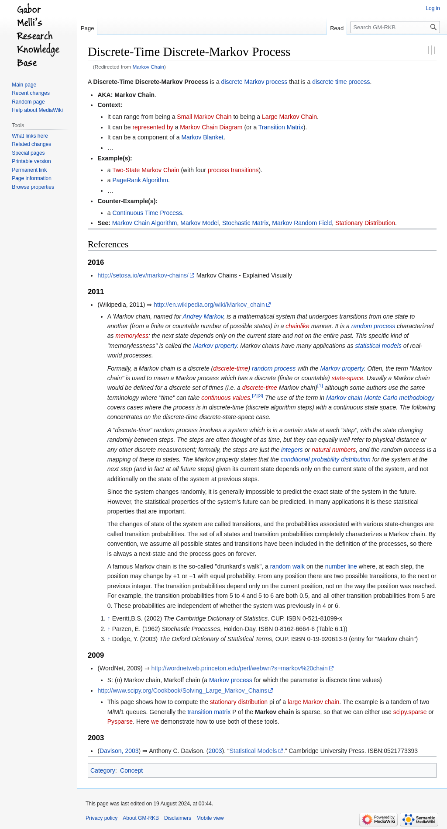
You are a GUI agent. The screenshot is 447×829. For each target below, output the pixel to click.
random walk (287, 566)
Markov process (230, 679)
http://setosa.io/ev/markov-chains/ (143, 275)
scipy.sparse (410, 711)
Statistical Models (253, 750)
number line (341, 566)
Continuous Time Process (147, 212)
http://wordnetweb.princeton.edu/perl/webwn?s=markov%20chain (239, 668)
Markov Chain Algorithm (144, 222)
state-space (347, 378)
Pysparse (120, 721)
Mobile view (210, 818)
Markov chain (274, 711)
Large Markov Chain (289, 116)
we (155, 721)
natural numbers (334, 449)
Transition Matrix (280, 127)
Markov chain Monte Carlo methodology (380, 397)
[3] (260, 395)
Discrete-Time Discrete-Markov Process (150, 81)
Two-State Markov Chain (145, 169)
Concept (131, 770)
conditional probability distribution (326, 459)
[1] (320, 385)
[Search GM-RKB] (395, 27)
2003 (215, 750)
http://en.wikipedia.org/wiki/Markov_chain (209, 304)
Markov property (215, 345)
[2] (255, 395)
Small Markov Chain (204, 116)
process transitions (233, 169)
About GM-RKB (141, 818)
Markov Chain (149, 66)
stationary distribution (239, 701)
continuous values (225, 397)
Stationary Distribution (365, 222)
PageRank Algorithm (140, 180)
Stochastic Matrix (245, 222)
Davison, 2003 (119, 750)
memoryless (131, 335)
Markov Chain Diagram (211, 127)
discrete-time (230, 368)
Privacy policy (101, 818)
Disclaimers (177, 818)
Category (102, 770)
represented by (152, 127)
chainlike (297, 326)
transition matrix (208, 711)
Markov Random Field (302, 222)
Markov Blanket (202, 137)
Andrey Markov (202, 316)
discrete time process (341, 81)
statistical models (378, 345)
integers (292, 449)
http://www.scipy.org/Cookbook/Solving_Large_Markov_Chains (182, 690)
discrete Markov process (254, 81)
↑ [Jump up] (108, 618)
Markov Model (199, 222)
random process (373, 326)
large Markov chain (313, 701)
